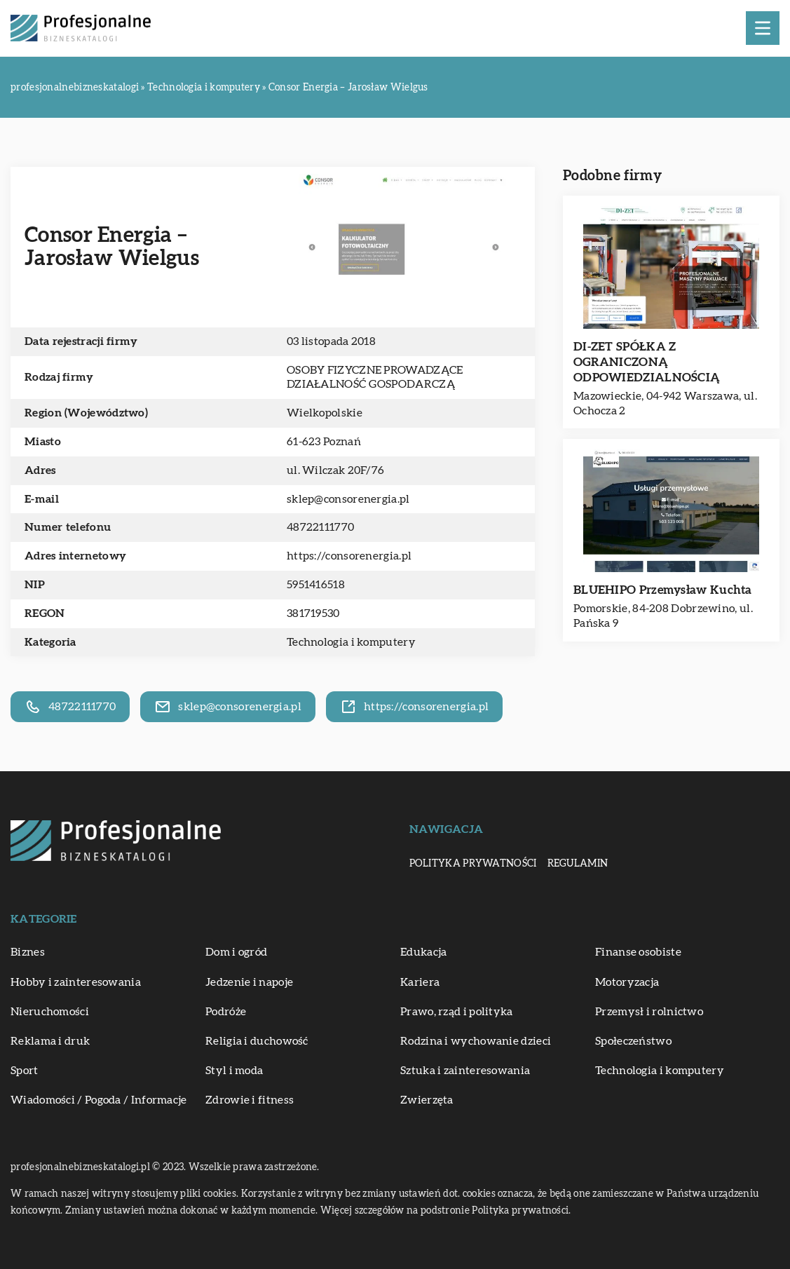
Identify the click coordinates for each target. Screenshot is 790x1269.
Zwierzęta (427, 1100)
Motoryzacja (627, 982)
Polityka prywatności (473, 864)
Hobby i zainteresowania (76, 982)
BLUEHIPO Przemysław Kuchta (662, 590)
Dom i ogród (236, 952)
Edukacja (423, 952)
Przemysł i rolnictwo (649, 1011)
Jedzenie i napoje (249, 982)
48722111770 (320, 527)
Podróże (225, 1011)
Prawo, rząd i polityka (456, 1011)
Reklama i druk (50, 1041)
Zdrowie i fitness (249, 1100)
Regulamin (577, 864)
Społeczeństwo (633, 1041)
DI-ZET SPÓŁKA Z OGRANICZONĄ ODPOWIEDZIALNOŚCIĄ (646, 362)
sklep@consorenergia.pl (348, 499)
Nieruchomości (50, 1011)
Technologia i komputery (351, 642)
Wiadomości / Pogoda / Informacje (99, 1100)
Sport (25, 1070)
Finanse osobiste (638, 952)
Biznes (28, 952)
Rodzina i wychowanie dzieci (475, 1041)
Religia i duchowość (256, 1041)
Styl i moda (234, 1070)
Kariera (420, 982)
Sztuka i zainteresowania (465, 1070)
